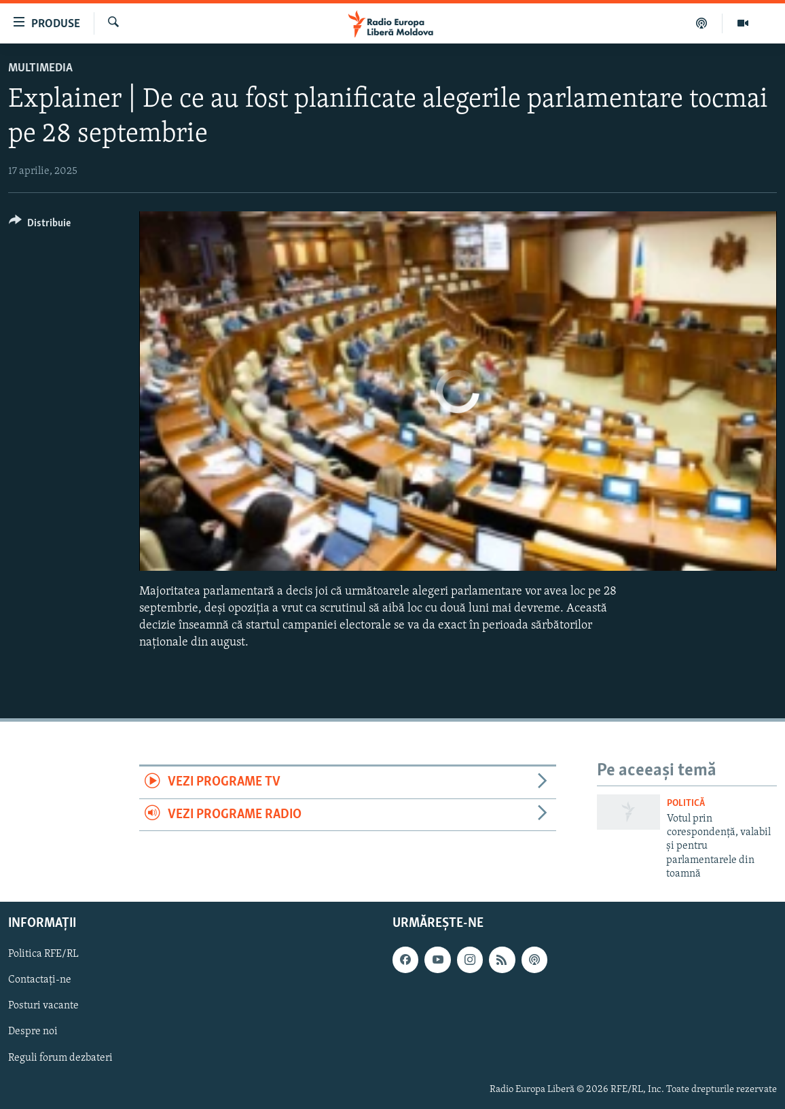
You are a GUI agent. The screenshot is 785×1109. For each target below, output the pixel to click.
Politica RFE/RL (43, 954)
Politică (686, 803)
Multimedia (40, 68)
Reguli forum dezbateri (60, 1057)
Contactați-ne (39, 979)
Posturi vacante (43, 1005)
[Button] (40, 225)
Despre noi (33, 1031)
